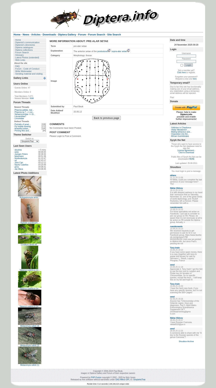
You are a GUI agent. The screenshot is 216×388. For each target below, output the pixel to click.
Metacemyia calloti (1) (29, 365)
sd (16, 160)
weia (17, 152)
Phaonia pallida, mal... (24, 110)
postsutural (104, 51)
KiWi (32, 98)
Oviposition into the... (180, 134)
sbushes (18, 150)
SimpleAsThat (139, 380)
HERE (191, 159)
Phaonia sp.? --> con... (24, 112)
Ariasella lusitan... (22, 129)
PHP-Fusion (96, 377)
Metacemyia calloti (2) (29, 345)
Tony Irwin (175, 248)
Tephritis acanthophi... (29, 223)
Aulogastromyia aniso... (30, 197)
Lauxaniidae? (20, 116)
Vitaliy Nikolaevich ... (180, 130)
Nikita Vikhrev (176, 188)
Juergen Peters (21, 154)
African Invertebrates (180, 136)
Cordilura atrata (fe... (30, 234)
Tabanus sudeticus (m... (29, 270)
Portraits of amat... (22, 124)
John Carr (19, 163)
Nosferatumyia (21, 158)
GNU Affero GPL (122, 380)
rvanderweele (176, 207)
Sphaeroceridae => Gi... (25, 114)
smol (172, 265)
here (195, 79)
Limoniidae (19, 118)
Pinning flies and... (22, 131)
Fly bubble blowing (23, 126)
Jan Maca (19, 169)
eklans (173, 175)
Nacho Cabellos (21, 165)
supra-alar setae (120, 51)
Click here (181, 72)
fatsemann (19, 156)
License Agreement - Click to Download (186, 151)
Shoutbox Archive (186, 341)
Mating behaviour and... (181, 132)
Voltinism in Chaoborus (181, 128)
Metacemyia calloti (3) (29, 326)
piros (17, 167)
